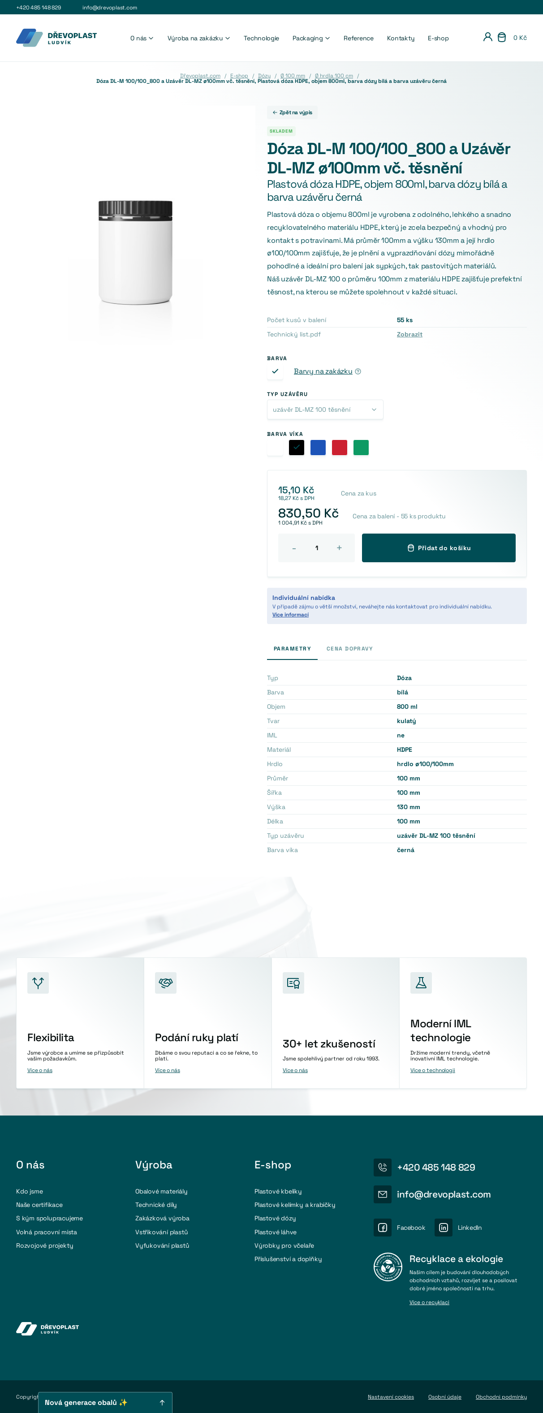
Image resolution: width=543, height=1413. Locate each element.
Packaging (311, 38)
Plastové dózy (275, 1218)
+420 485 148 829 (38, 7)
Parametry (292, 648)
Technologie (261, 38)
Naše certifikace (39, 1205)
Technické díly (156, 1205)
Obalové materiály (161, 1191)
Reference (358, 38)
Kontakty (401, 38)
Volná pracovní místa (46, 1232)
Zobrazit (409, 334)
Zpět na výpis (292, 112)
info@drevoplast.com (109, 7)
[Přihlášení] (488, 38)
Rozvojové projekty (44, 1245)
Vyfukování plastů (162, 1245)
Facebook (411, 1227)
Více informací (290, 614)
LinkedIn (470, 1227)
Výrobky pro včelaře (284, 1245)
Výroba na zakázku (199, 38)
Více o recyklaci (429, 1303)
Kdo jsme (29, 1191)
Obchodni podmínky (501, 1396)
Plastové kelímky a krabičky (295, 1205)
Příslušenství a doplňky (288, 1259)
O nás (142, 38)
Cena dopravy (350, 648)
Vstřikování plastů (161, 1232)
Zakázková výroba (162, 1218)
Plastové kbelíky (278, 1191)
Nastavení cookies (391, 1396)
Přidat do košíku (439, 548)
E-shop (438, 38)
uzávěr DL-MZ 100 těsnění (311, 409)
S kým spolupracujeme (49, 1218)
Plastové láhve (275, 1232)
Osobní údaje (444, 1396)
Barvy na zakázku (323, 371)
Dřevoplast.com (200, 75)
